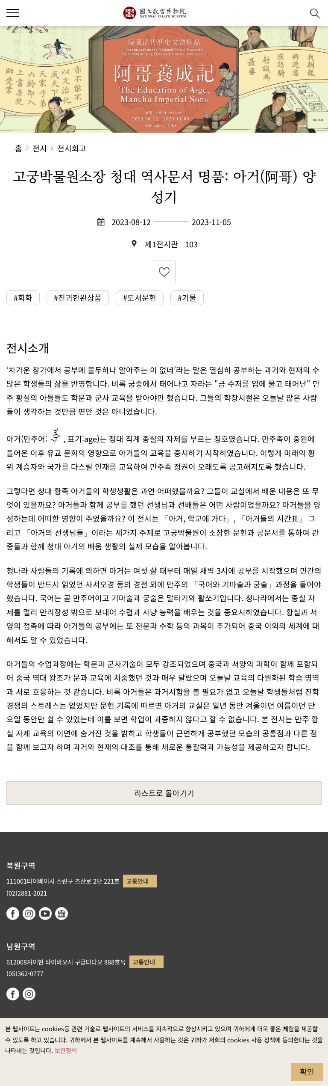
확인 (307, 1071)
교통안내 (137, 880)
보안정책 (66, 1050)
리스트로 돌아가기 (164, 792)
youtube (45, 913)
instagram (29, 913)
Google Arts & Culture (61, 913)
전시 (39, 148)
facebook (12, 913)
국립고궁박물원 (154, 13)
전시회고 (71, 148)
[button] (13, 13)
